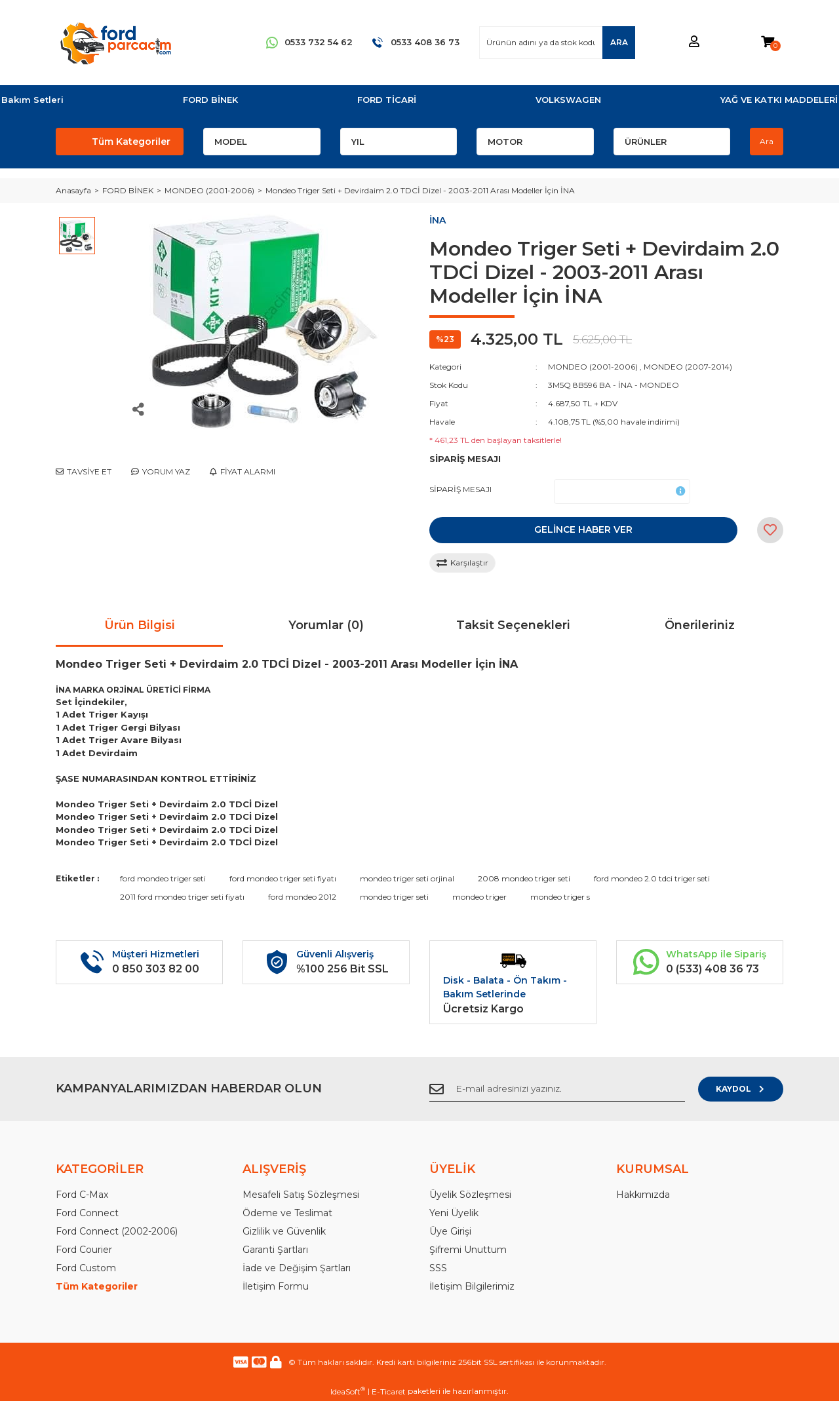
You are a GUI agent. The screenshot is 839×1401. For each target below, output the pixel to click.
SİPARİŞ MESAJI (460, 489)
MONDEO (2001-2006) (593, 367)
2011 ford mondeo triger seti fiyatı (182, 897)
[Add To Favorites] (770, 530)
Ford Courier (84, 1250)
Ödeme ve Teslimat (287, 1213)
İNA (437, 220)
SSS (438, 1268)
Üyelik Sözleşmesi (470, 1194)
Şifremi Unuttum (468, 1250)
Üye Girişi (450, 1231)
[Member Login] (694, 42)
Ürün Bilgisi (139, 625)
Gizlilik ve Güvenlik (284, 1231)
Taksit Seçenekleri (513, 625)
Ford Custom (86, 1268)
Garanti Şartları (275, 1250)
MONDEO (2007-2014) (688, 367)
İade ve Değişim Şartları (297, 1268)
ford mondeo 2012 (302, 897)
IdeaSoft (347, 1391)
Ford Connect (87, 1213)
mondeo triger (479, 897)
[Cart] (767, 42)
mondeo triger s (560, 897)
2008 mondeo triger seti (524, 878)
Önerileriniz (700, 625)
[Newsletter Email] (557, 1089)
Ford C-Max (82, 1194)
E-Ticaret (389, 1391)
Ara (766, 141)
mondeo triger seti (394, 897)
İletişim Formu (276, 1286)
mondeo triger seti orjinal (407, 878)
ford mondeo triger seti (163, 878)
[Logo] (115, 42)
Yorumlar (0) (326, 625)
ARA (619, 42)
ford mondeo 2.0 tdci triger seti (652, 878)
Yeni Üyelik (453, 1213)
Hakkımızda (643, 1194)
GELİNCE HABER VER (583, 529)
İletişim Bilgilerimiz (472, 1286)
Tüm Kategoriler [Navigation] (131, 141)
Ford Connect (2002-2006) (117, 1231)
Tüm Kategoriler (97, 1286)
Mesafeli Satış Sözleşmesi (301, 1194)
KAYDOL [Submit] (741, 1089)
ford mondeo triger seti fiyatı (282, 878)
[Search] (557, 42)
